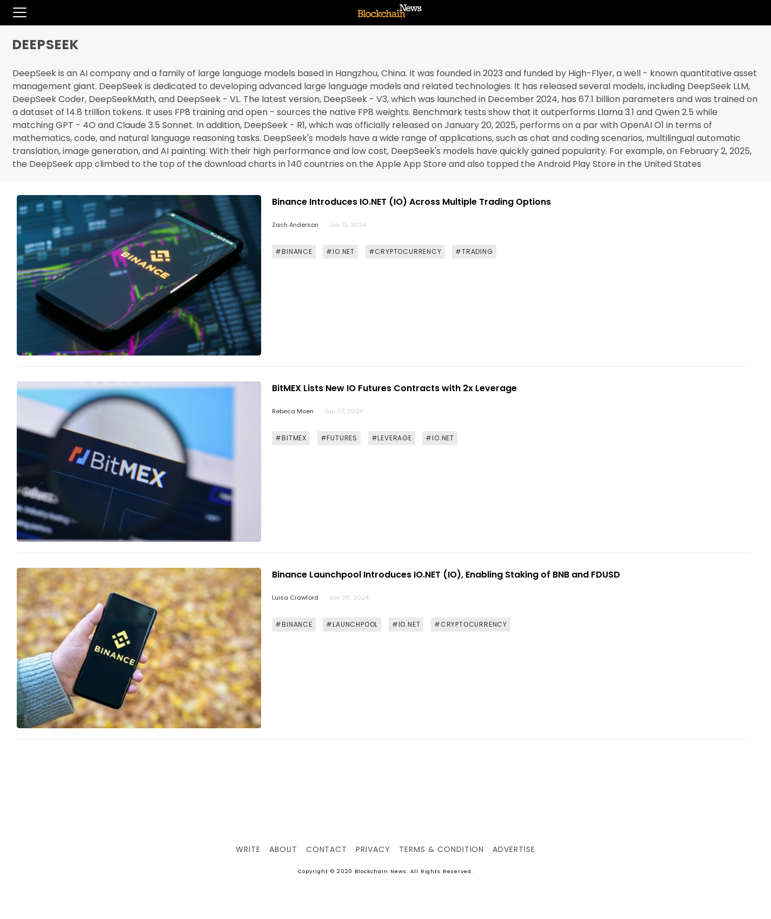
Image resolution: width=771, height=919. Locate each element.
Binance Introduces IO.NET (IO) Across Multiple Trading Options (411, 202)
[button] (13, 12)
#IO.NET (340, 251)
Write (248, 849)
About (283, 849)
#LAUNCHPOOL (352, 624)
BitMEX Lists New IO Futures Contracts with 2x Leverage (394, 388)
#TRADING (474, 251)
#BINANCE (293, 251)
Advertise (514, 849)
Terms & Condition (441, 849)
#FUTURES (339, 437)
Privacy (373, 849)
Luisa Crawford (295, 597)
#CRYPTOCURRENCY (405, 251)
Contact (327, 849)
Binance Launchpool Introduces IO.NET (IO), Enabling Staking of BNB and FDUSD (446, 574)
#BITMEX (291, 437)
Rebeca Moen (293, 411)
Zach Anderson (295, 224)
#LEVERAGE (391, 437)
